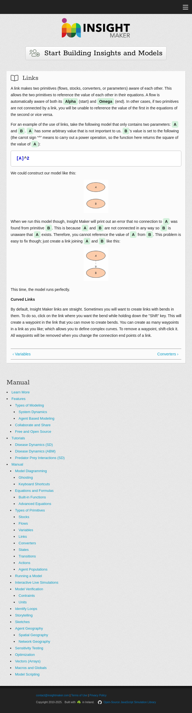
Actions (24, 563)
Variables (26, 530)
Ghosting (26, 477)
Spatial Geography (33, 635)
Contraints (27, 596)
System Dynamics (33, 412)
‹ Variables (22, 354)
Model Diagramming (31, 471)
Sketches (22, 622)
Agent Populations (33, 569)
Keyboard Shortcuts (34, 484)
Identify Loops (26, 609)
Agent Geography (29, 628)
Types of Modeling (29, 405)
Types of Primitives (30, 510)
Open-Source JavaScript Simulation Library (129, 702)
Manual (17, 464)
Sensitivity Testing (29, 648)
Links (23, 536)
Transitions (27, 556)
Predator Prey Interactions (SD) (40, 458)
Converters (27, 543)
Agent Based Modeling (36, 418)
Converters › (167, 354)
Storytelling (24, 615)
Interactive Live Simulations (36, 582)
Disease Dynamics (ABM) (35, 451)
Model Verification (29, 589)
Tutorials (18, 438)
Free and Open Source (33, 431)
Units (23, 602)
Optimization (25, 655)
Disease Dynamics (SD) (34, 445)
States (24, 550)
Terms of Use (79, 695)
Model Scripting (27, 674)
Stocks (24, 517)
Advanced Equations (35, 504)
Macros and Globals (31, 668)
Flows (23, 523)
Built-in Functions (32, 497)
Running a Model (28, 576)
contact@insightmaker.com (52, 695)
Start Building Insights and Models (96, 53)
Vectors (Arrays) (27, 661)
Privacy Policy (97, 695)
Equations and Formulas (34, 491)
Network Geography (34, 641)
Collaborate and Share (33, 425)
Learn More (20, 392)
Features (18, 399)
